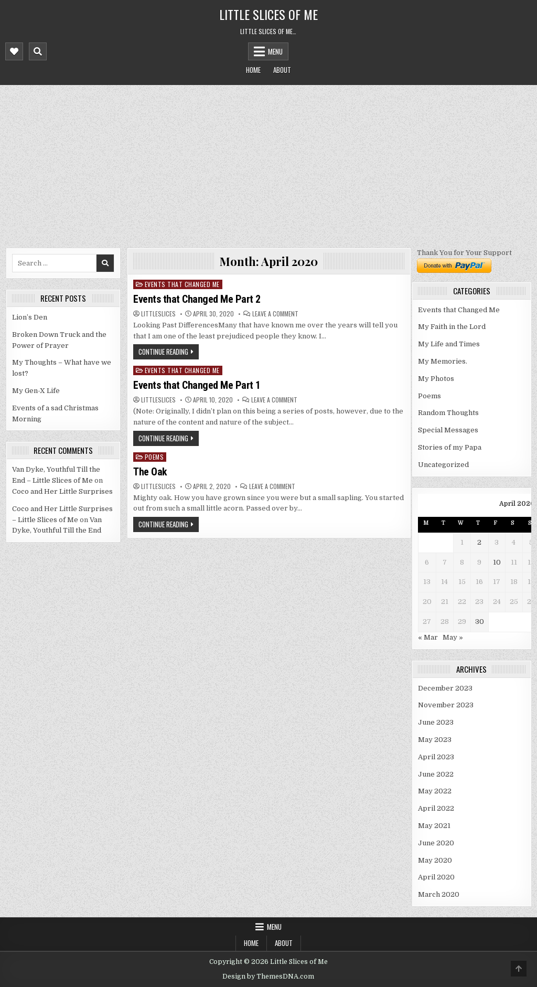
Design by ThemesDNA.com (268, 976)
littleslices (158, 314)
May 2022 (435, 791)
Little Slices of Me (268, 14)
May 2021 (434, 826)
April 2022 (436, 808)
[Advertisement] (268, 163)
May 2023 (435, 740)
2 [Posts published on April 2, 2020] (479, 542)
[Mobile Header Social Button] (14, 51)
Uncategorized (443, 465)
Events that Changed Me (182, 284)
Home (253, 70)
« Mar (428, 637)
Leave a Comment (275, 314)
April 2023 (436, 757)
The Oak (150, 471)
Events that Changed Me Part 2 (197, 299)
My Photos (436, 379)
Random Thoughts (448, 413)
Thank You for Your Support (464, 253)
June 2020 (436, 843)
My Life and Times (449, 344)
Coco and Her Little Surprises (62, 491)
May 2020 (435, 860)
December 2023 (445, 688)
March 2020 (438, 894)
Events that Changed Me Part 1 (197, 385)
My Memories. (442, 361)
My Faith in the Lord (452, 327)
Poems (154, 456)
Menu (275, 51)
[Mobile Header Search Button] (38, 51)
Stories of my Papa (449, 447)
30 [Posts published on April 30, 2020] (479, 621)
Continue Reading (163, 351)
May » (453, 637)
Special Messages (448, 430)
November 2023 (446, 705)
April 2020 (436, 877)
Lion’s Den (29, 317)
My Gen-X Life (36, 391)
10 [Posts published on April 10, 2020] (497, 562)
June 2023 (436, 722)
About (282, 70)
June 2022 (436, 774)
